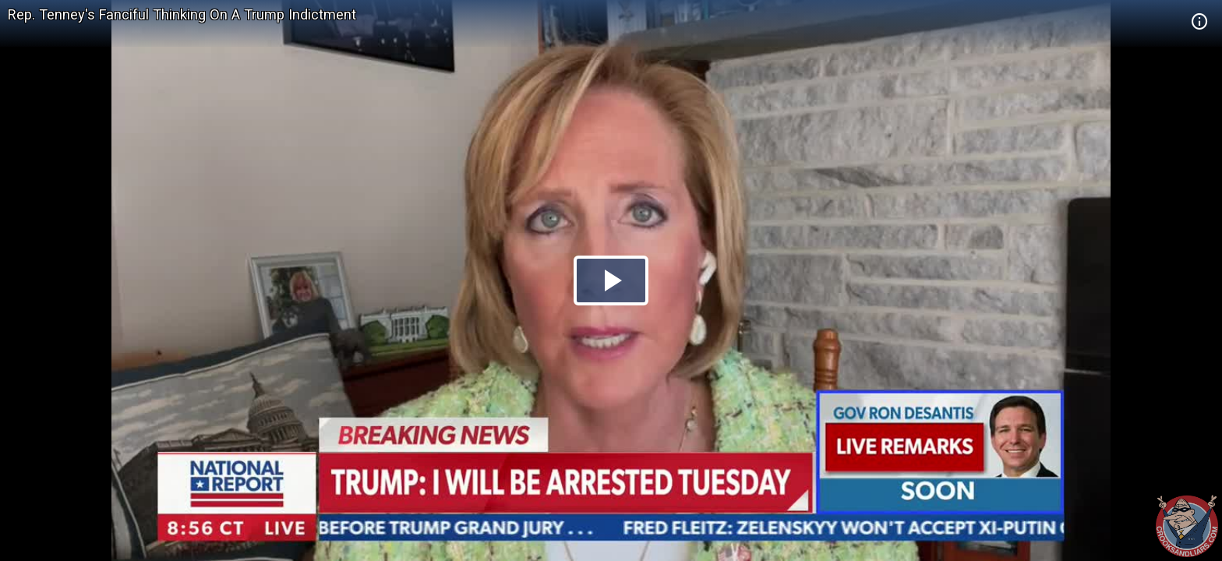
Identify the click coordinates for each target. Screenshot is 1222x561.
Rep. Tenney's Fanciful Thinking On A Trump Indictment (182, 14)
